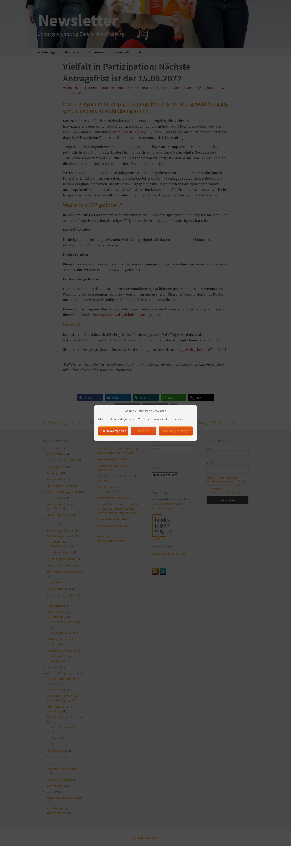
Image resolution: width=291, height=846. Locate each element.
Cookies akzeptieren (113, 438)
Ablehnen (143, 438)
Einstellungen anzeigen (175, 438)
